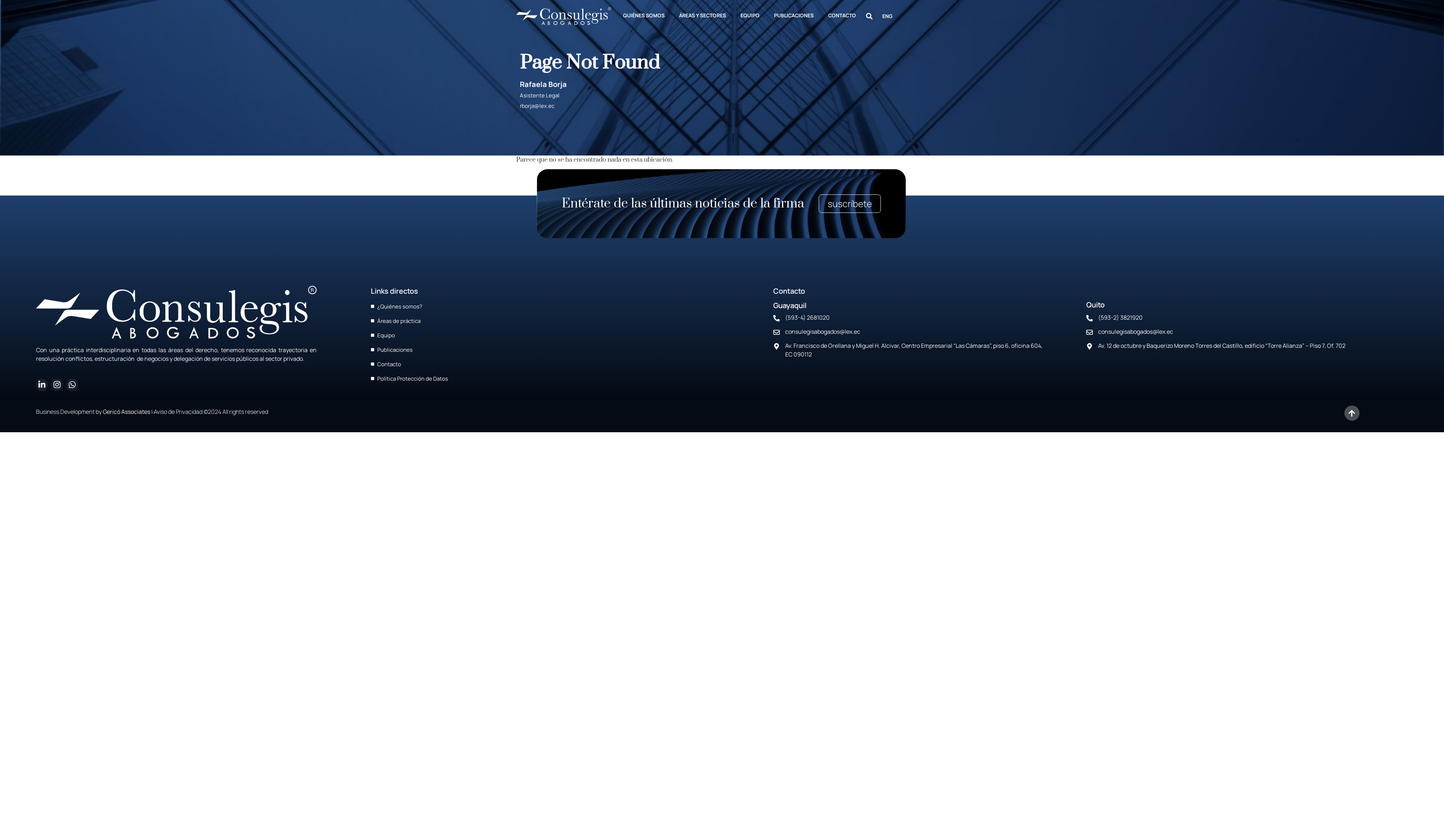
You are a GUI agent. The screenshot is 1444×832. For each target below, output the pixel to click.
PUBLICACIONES (794, 15)
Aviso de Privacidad (178, 412)
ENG (887, 16)
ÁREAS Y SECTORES (702, 15)
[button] (869, 16)
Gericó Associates (126, 412)
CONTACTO (842, 15)
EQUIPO (750, 15)
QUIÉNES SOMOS (644, 15)
